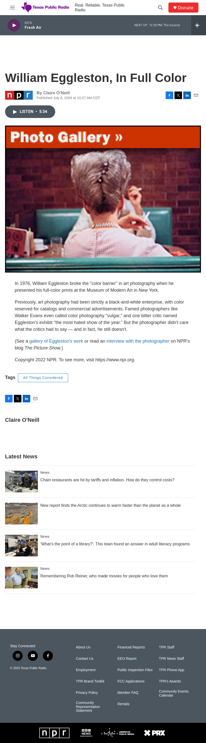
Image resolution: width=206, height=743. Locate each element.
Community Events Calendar (173, 693)
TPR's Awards (170, 681)
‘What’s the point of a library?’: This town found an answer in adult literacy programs (115, 544)
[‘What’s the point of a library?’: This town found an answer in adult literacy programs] (21, 545)
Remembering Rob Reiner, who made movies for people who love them (104, 576)
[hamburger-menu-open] (12, 8)
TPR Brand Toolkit (90, 681)
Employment (86, 670)
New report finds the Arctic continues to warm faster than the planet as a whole (110, 505)
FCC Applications (130, 681)
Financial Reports (131, 647)
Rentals (123, 704)
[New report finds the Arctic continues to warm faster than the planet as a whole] (21, 513)
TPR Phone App (171, 670)
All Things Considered (43, 378)
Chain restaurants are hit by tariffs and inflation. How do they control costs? (107, 480)
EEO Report (126, 659)
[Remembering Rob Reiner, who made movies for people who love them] (21, 577)
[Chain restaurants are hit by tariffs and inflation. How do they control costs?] (21, 481)
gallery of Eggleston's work (56, 341)
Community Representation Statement (88, 707)
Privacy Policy (87, 693)
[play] (14, 25)
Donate (185, 7)
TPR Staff (166, 647)
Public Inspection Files (135, 670)
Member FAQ (127, 693)
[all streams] (198, 25)
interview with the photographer (137, 341)
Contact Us (84, 659)
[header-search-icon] (160, 7)
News (45, 472)
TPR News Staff (171, 659)
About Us (83, 647)
